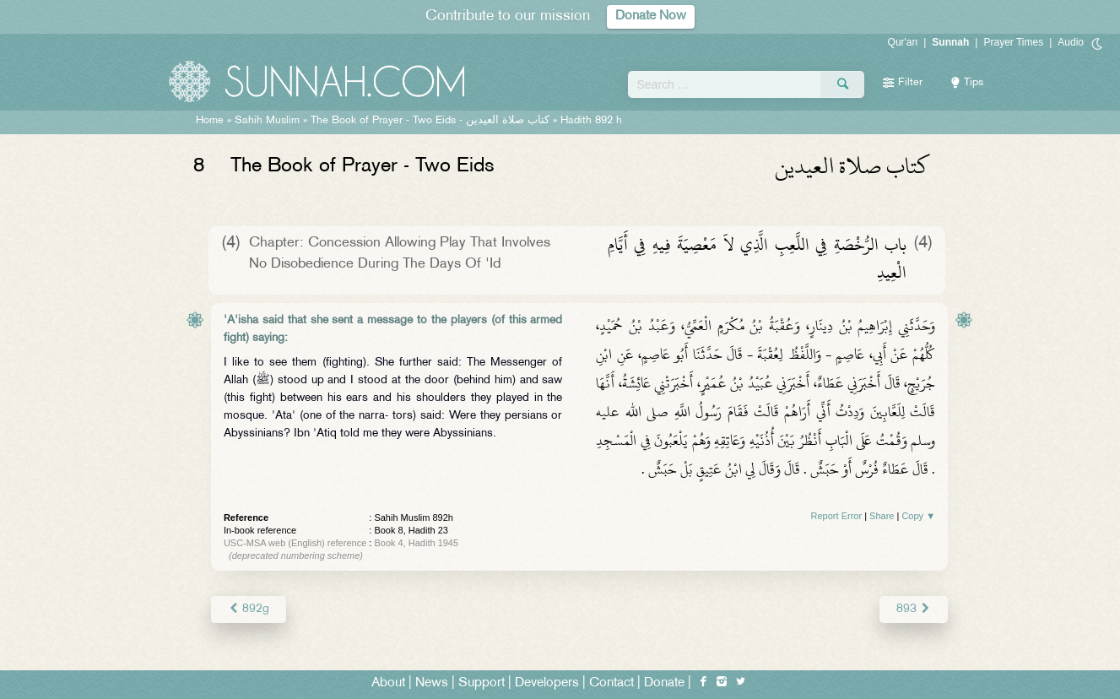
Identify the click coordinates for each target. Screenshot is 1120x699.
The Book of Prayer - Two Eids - (430, 121)
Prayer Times (1013, 42)
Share (881, 516)
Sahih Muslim (267, 121)
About (388, 683)
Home (210, 121)
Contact (611, 683)
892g (248, 609)
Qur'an (903, 42)
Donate (664, 683)
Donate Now (650, 16)
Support (481, 683)
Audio (1071, 42)
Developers (547, 683)
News (431, 683)
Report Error (837, 516)
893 (913, 609)
